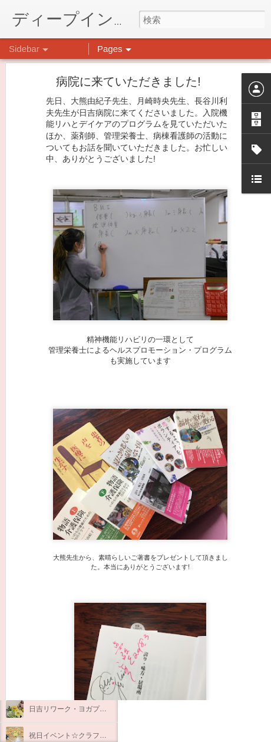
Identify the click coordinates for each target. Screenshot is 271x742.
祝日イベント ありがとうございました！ (96, 682)
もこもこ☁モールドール (68, 576)
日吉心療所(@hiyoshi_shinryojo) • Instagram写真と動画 (194, 588)
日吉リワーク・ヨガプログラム (78, 709)
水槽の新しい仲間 (57, 603)
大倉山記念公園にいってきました (82, 629)
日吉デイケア (185, 685)
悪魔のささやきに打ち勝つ (71, 656)
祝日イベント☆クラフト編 (71, 735)
